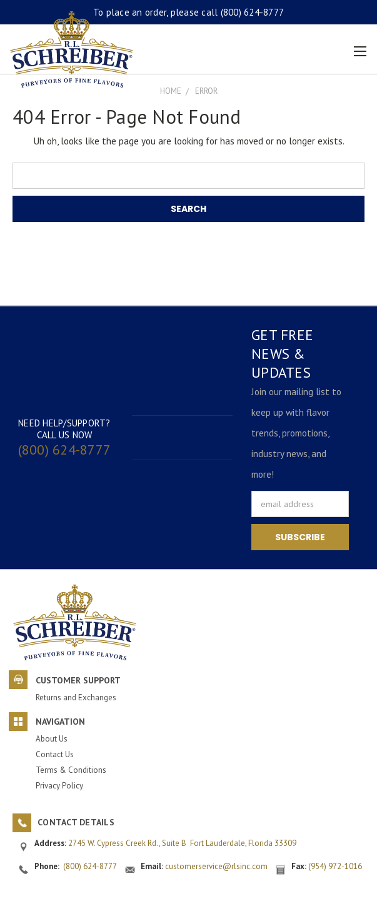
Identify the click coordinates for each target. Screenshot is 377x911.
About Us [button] (52, 738)
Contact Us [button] (55, 754)
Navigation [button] (60, 721)
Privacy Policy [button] (59, 785)
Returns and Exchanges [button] (76, 697)
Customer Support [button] (78, 680)
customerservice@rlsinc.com (216, 866)
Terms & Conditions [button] (71, 770)
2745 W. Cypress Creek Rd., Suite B (129, 843)
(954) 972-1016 (335, 866)
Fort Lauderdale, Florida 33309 (243, 843)
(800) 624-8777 (252, 12)
